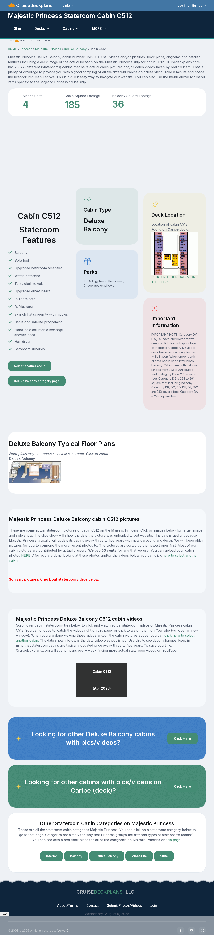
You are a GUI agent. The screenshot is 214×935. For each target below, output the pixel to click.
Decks (39, 28)
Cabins (68, 28)
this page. (173, 840)
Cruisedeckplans (33, 5)
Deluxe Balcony (75, 49)
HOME (12, 49)
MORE (97, 28)
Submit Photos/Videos (124, 905)
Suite (164, 856)
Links (66, 5)
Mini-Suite (139, 856)
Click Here (182, 738)
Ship (17, 28)
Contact (92, 905)
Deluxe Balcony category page (37, 381)
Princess (26, 49)
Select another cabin (29, 366)
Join (153, 905)
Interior (51, 856)
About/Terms (67, 905)
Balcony (76, 856)
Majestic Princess (48, 49)
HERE (25, 555)
